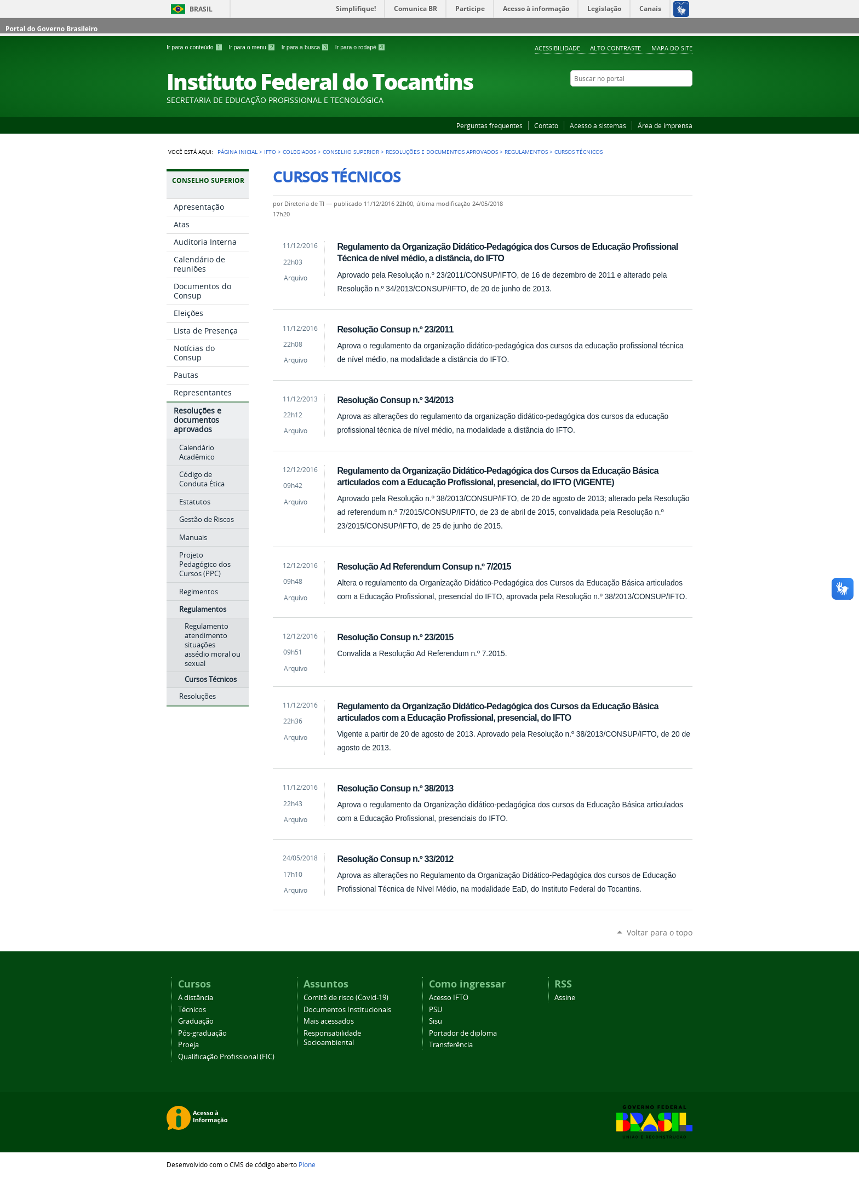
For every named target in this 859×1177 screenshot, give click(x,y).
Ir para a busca (306, 47)
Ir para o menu (252, 47)
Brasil (201, 9)
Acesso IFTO (448, 997)
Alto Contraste (615, 48)
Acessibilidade (557, 48)
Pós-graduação (202, 1033)
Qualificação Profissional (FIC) (226, 1056)
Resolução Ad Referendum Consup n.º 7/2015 (424, 566)
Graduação (196, 1021)
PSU (435, 1009)
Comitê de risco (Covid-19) (345, 997)
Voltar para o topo (659, 932)
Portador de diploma (463, 1033)
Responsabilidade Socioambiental (332, 1038)
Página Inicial (237, 152)
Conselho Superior (351, 152)
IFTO (270, 152)
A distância (195, 997)
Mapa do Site (671, 48)
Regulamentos (526, 152)
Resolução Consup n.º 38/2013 (395, 788)
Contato (546, 125)
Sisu (435, 1021)
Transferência (451, 1044)
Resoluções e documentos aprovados (442, 152)
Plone (307, 1164)
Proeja (188, 1044)
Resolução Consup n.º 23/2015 (395, 637)
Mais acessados (328, 1021)
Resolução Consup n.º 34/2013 (395, 400)
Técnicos (192, 1009)
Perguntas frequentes (489, 125)
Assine (564, 997)
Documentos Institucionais (347, 1009)
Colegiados (299, 152)
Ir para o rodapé (360, 47)
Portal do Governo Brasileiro (51, 28)
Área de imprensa (665, 125)
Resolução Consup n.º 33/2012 (395, 859)
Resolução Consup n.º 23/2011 (395, 329)
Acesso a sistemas (598, 125)
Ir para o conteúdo (195, 47)
